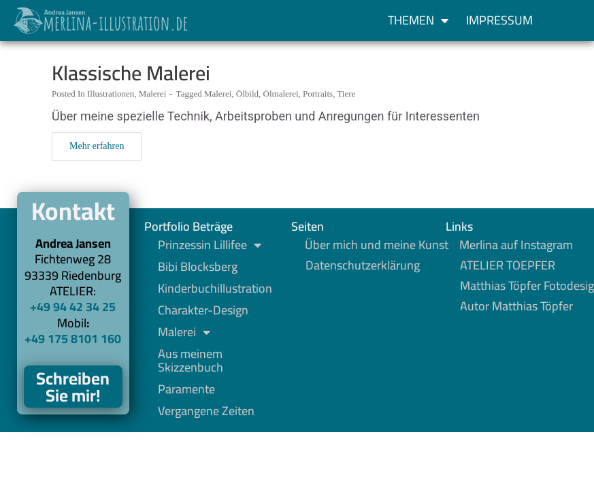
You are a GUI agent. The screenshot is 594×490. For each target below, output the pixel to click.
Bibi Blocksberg (197, 267)
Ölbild (247, 93)
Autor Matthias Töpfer (516, 306)
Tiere (346, 93)
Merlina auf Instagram (516, 245)
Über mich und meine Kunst (376, 245)
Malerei (152, 93)
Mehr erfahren (96, 146)
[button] (556, 20)
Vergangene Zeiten (206, 411)
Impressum (499, 20)
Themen (418, 20)
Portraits (318, 93)
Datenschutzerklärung (363, 265)
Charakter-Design (203, 310)
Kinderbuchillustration (215, 288)
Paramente (186, 389)
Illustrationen (110, 93)
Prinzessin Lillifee (209, 245)
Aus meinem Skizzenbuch (190, 361)
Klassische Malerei (131, 73)
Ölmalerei (281, 93)
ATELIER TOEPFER (507, 265)
